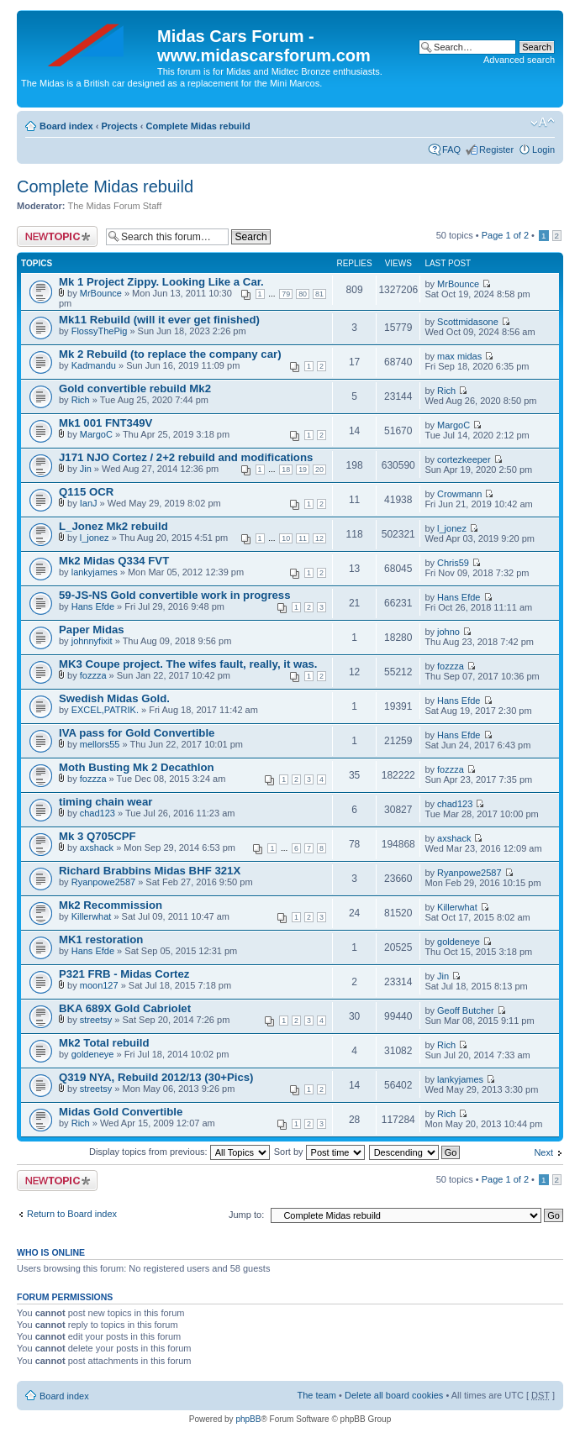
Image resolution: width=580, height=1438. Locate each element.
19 (302, 469)
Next (543, 1152)
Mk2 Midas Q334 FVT (114, 560)
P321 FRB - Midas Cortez (124, 974)
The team (317, 1395)
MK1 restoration (101, 939)
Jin (86, 469)
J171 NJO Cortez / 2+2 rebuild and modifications (186, 457)
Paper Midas (91, 629)
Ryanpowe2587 (103, 882)
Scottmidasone (467, 322)
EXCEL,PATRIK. (105, 710)
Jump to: (246, 1215)
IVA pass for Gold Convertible (136, 733)
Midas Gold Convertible (120, 1111)
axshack (96, 847)
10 (286, 538)
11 (302, 538)
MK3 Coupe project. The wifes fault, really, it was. (188, 664)
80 (302, 294)
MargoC (96, 434)
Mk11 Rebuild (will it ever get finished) (159, 319)
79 (286, 294)
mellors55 (100, 744)
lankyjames (94, 572)
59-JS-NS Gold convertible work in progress (175, 595)
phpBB (248, 1419)
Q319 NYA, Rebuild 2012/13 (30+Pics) (156, 1077)
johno (448, 632)
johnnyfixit (92, 641)
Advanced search (519, 60)
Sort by (319, 1152)
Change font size (542, 122)
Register (496, 149)
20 (319, 469)
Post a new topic (57, 236)
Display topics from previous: (179, 1152)
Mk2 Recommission (110, 905)
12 (319, 538)
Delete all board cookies (394, 1395)
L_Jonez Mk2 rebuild (113, 526)
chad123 (97, 813)
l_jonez (94, 538)
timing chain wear (105, 801)
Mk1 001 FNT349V (105, 423)
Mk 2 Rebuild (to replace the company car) (170, 354)
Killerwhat (91, 916)
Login (543, 149)
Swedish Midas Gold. (114, 698)
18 (286, 469)
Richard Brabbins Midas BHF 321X (149, 870)
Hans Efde (92, 606)
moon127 (99, 985)
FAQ (451, 149)
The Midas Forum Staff (115, 206)
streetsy (96, 1020)
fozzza (93, 675)
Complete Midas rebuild (198, 126)
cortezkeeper (464, 459)
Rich (80, 400)
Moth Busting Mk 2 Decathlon (136, 767)
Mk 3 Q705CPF (97, 836)
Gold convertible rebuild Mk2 (135, 388)
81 (319, 294)
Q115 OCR (86, 491)
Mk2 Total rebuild (104, 1043)
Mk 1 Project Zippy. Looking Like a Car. (161, 282)
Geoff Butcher (465, 1010)
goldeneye (458, 942)
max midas (459, 356)
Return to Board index (72, 1214)
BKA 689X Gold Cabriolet (125, 1008)
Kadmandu (93, 365)
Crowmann (459, 494)
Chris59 (453, 563)
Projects (119, 126)
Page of (505, 235)
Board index (66, 126)
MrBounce (101, 293)
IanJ (89, 503)
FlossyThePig (99, 331)
